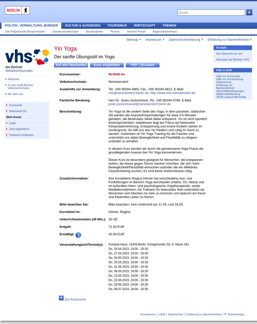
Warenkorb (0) (18, 111)
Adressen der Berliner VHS (232, 59)
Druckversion (148, 314)
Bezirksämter (94, 31)
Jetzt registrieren (19, 128)
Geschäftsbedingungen (230, 90)
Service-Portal (136, 31)
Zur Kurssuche (75, 299)
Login (12, 122)
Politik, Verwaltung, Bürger (31, 25)
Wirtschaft (144, 25)
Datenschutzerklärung (184, 39)
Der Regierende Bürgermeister (25, 31)
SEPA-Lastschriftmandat (231, 96)
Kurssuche (15, 105)
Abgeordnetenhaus (165, 31)
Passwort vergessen (21, 134)
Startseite (13, 79)
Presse (114, 31)
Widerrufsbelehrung (228, 93)
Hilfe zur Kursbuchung (229, 79)
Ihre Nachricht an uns (229, 53)
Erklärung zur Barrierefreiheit (228, 39)
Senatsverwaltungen (65, 31)
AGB (162, 314)
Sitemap (132, 39)
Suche (249, 12)
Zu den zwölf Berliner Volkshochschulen (20, 86)
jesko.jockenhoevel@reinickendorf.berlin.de (139, 104)
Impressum (153, 39)
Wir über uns (15, 93)
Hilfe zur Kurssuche (228, 76)
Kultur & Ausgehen (82, 25)
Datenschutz (223, 82)
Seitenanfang (234, 314)
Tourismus (117, 25)
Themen (169, 25)
